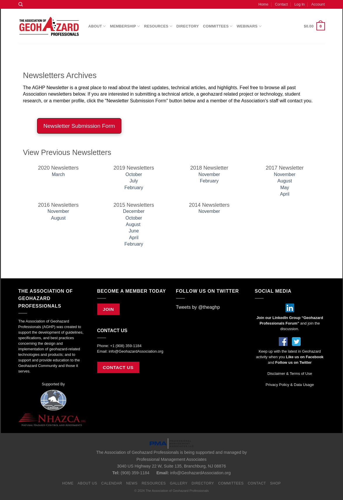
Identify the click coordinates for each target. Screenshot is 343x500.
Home (263, 4)
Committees (217, 26)
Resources (158, 26)
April (284, 194)
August (284, 180)
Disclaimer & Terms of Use (289, 373)
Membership (125, 26)
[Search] (20, 4)
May (284, 187)
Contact (281, 4)
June (134, 230)
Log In (299, 4)
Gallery (179, 483)
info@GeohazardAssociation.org (136, 351)
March (58, 174)
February (133, 187)
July (134, 180)
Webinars (249, 26)
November (209, 174)
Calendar (111, 483)
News (131, 483)
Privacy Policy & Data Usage (290, 384)
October (134, 174)
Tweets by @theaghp (198, 307)
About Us (87, 483)
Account (318, 4)
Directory (187, 26)
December (133, 211)
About (97, 26)
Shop (275, 483)
